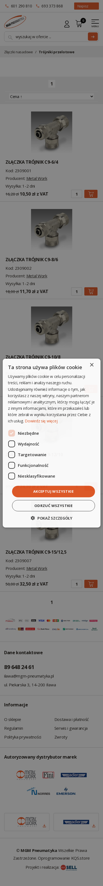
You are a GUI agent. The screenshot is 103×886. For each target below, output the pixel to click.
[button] (51, 517)
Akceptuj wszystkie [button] (53, 491)
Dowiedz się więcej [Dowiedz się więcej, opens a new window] (41, 421)
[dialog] (51, 443)
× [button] (92, 365)
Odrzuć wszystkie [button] (53, 505)
